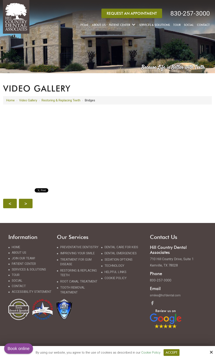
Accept (171, 352)
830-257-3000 (190, 13)
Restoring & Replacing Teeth (61, 100)
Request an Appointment (132, 13)
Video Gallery (28, 100)
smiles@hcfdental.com (165, 295)
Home (10, 100)
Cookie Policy (150, 352)
